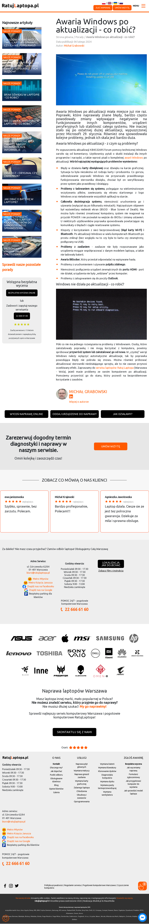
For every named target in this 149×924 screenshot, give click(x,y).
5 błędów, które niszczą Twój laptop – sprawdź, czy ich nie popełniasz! (21, 42)
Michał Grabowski (74, 45)
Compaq (98, 910)
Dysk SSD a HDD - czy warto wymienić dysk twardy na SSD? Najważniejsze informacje (19, 144)
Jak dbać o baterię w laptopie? (18, 200)
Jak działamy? (122, 414)
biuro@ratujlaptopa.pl (38, 572)
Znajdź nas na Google (40, 590)
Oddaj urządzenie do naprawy (75, 414)
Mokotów (33, 916)
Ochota (39, 916)
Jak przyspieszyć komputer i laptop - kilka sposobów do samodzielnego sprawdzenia (18, 222)
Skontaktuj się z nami (74, 732)
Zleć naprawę (103, 8)
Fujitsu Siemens (45, 910)
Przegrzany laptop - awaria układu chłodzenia (18, 251)
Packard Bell (71, 910)
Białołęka (21, 916)
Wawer (98, 916)
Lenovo (63, 910)
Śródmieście (73, 916)
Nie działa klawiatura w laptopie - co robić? (21, 122)
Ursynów (92, 916)
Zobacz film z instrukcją (110, 570)
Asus (18, 910)
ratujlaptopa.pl (41, 901)
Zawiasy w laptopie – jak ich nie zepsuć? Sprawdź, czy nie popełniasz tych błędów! (21, 67)
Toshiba (78, 910)
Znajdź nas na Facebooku (40, 586)
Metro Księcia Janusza (41, 582)
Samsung (55, 910)
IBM (38, 910)
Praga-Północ (57, 916)
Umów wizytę (122, 8)
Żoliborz (74, 920)
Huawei (110, 910)
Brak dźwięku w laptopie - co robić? (22, 96)
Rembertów (65, 916)
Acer (22, 910)
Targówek (81, 916)
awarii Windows (134, 157)
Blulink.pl (97, 901)
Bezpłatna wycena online (21, 293)
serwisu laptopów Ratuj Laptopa (115, 367)
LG (94, 910)
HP (60, 910)
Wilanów (109, 916)
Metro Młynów (40, 579)
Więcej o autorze (79, 401)
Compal (104, 910)
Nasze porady (12, 31)
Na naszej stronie (23, 898)
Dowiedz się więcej (125, 898)
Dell (90, 910)
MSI (35, 910)
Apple (26, 910)
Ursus (87, 916)
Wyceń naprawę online (26, 414)
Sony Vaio (85, 910)
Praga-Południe (47, 916)
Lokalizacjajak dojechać (110, 564)
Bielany (27, 916)
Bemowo (15, 916)
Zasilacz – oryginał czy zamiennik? (20, 174)
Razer (116, 910)
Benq (31, 910)
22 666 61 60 (22, 316)
